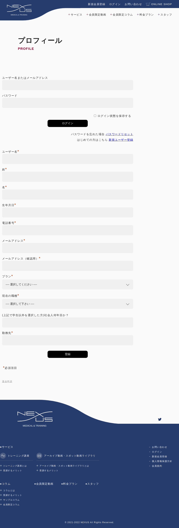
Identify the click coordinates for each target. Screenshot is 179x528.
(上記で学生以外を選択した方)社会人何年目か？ (35, 315)
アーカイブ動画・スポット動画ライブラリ (66, 456)
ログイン (115, 4)
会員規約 (157, 466)
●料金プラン (69, 483)
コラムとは (9, 490)
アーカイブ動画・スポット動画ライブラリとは (64, 466)
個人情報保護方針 (162, 461)
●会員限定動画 (43, 483)
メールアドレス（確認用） (21, 258)
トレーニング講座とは (15, 466)
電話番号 (9, 222)
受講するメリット (12, 470)
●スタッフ (92, 483)
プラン (7, 276)
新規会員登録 (96, 4)
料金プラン (146, 14)
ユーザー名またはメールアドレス (25, 77)
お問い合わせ (133, 4)
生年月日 (9, 205)
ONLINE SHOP (159, 4)
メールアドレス (13, 240)
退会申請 (7, 381)
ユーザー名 (10, 151)
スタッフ (166, 14)
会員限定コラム (123, 14)
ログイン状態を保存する (114, 115)
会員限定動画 (97, 14)
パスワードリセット (119, 134)
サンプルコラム (11, 500)
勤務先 (7, 333)
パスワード (9, 95)
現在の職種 (10, 295)
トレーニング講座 (14, 456)
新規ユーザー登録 (121, 139)
